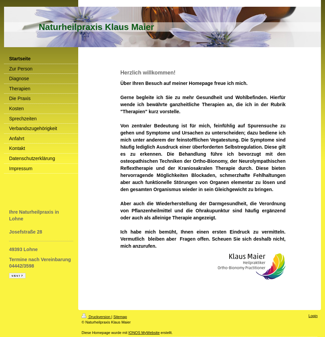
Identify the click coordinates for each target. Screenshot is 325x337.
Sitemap (120, 317)
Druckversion (96, 317)
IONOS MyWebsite (144, 333)
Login (313, 316)
